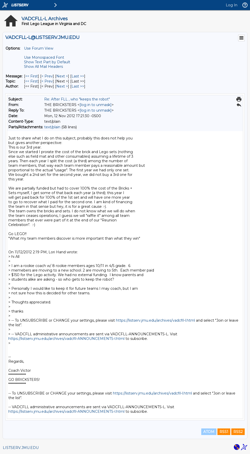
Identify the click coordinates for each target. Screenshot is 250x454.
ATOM (208, 431)
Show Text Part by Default (47, 62)
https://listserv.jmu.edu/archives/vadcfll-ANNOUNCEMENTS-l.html (66, 338)
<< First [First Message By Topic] (31, 81)
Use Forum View (38, 48)
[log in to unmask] (96, 104)
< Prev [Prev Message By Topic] (47, 81)
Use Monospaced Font (44, 57)
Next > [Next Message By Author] (62, 86)
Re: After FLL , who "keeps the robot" (77, 99)
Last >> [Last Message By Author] (77, 86)
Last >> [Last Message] (77, 76)
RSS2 (238, 431)
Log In (231, 5)
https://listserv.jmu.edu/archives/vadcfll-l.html (155, 320)
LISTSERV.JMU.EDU (21, 447)
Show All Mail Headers (43, 66)
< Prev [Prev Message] (47, 76)
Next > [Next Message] (62, 76)
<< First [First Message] (31, 76)
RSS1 (223, 431)
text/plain (52, 127)
